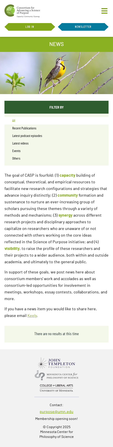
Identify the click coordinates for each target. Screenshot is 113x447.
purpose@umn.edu (56, 412)
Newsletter (83, 27)
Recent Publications (24, 128)
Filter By (56, 107)
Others (16, 158)
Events (16, 151)
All (13, 121)
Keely (32, 316)
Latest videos (20, 143)
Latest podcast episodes (27, 136)
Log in (29, 27)
